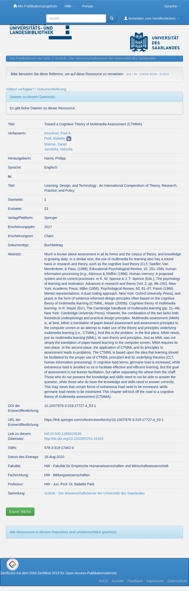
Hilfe (69, 6)
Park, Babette (54, 138)
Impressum (155, 581)
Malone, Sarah (55, 144)
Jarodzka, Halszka (58, 149)
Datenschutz (177, 581)
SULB (103, 581)
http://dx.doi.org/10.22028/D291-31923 (73, 439)
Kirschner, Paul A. (58, 133)
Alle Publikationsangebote (35, 6)
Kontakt (117, 581)
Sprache (171, 6)
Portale (87, 6)
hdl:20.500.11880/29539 (62, 434)
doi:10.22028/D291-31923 (147, 74)
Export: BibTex (20, 512)
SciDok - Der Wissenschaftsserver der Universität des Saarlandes (105, 58)
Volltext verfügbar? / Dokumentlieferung (36, 89)
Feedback (134, 581)
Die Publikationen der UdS (30, 58)
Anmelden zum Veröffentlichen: (151, 18)
